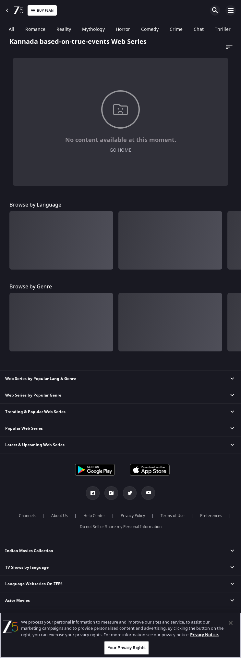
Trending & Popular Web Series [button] (35, 412)
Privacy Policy (133, 516)
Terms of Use (173, 516)
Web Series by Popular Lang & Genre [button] (40, 379)
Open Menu (230, 10)
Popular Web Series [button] (24, 428)
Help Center (94, 516)
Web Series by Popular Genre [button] (33, 395)
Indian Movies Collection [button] (29, 551)
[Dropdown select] (228, 47)
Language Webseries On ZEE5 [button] (34, 584)
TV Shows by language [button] (27, 567)
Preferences (211, 516)
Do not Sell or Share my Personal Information (121, 527)
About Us (59, 516)
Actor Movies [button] (17, 600)
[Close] (230, 623)
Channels (27, 516)
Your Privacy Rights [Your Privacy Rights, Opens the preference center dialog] (126, 648)
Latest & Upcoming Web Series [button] (35, 445)
